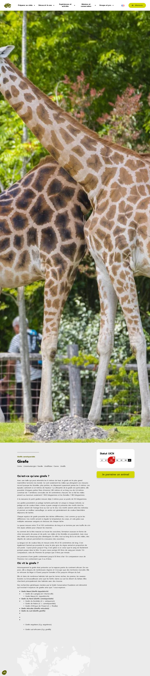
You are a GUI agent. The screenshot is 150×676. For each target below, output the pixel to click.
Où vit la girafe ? (27, 563)
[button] (19, 669)
